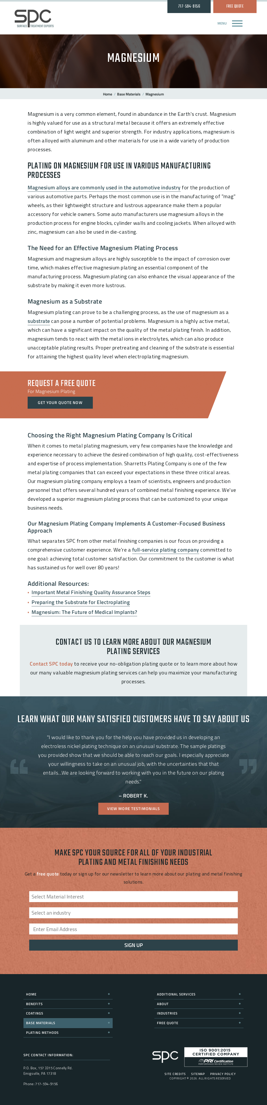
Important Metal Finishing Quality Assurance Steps (91, 592)
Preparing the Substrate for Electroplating (81, 602)
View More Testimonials (133, 809)
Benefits (68, 1003)
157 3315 (45, 1068)
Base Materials (129, 94)
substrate (39, 321)
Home (107, 94)
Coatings (68, 1013)
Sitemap (198, 1074)
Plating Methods (68, 1032)
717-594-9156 (189, 6)
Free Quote (235, 6)
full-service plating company (165, 550)
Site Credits (175, 1074)
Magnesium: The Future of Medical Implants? (84, 612)
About (199, 1003)
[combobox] (133, 896)
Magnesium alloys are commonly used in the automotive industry (104, 187)
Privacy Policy (223, 1074)
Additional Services (199, 994)
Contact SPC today (51, 664)
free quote (48, 873)
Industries (199, 1013)
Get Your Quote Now (60, 403)
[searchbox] (135, 900)
